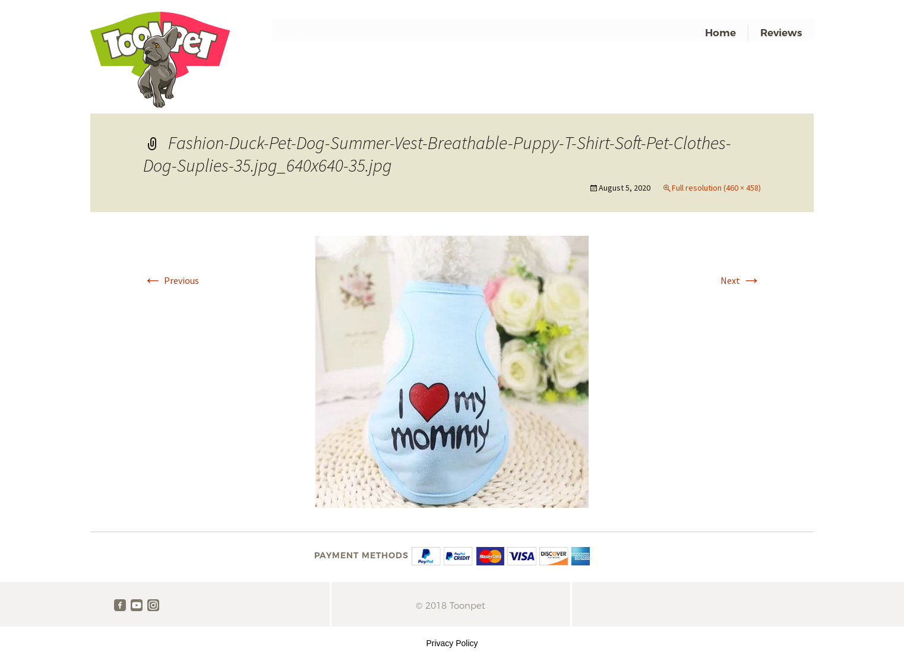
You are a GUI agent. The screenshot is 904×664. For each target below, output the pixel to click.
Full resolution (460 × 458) (716, 187)
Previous (171, 280)
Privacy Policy (452, 643)
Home (720, 33)
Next (740, 280)
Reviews (781, 33)
